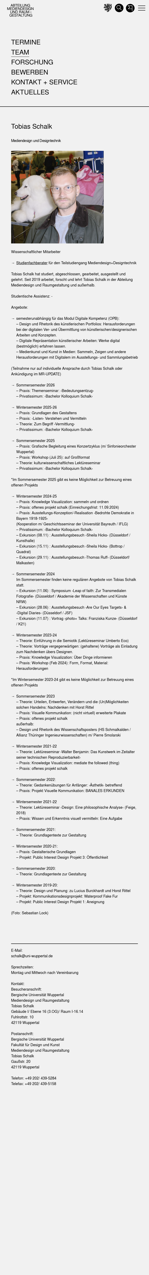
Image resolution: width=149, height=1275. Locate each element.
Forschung (32, 61)
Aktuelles (30, 92)
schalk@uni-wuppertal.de (32, 956)
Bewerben (29, 72)
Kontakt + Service (44, 81)
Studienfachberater (32, 262)
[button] (130, 7)
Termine (26, 42)
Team (20, 52)
